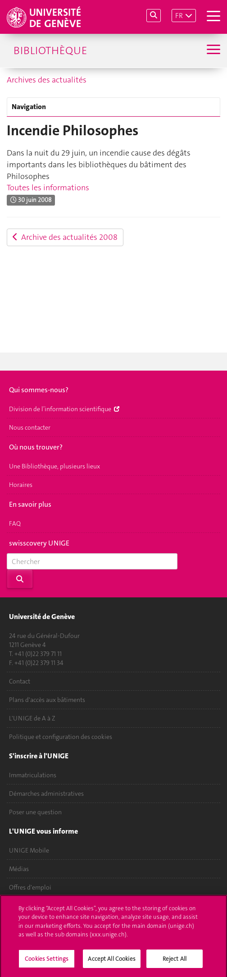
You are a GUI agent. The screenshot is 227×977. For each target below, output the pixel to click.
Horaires (20, 485)
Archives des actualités (46, 79)
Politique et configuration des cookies (60, 737)
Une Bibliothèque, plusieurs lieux (54, 466)
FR (179, 15)
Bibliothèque (50, 50)
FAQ (15, 523)
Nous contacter (29, 427)
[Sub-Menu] (212, 50)
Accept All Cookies (111, 961)
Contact (19, 681)
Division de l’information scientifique (64, 409)
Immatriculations (32, 775)
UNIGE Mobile (29, 850)
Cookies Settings (46, 961)
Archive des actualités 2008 (65, 237)
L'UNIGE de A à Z (32, 718)
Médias (19, 869)
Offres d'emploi (30, 887)
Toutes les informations (48, 187)
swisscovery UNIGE (39, 543)
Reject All (174, 961)
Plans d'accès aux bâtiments (47, 700)
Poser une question (35, 812)
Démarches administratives (46, 793)
